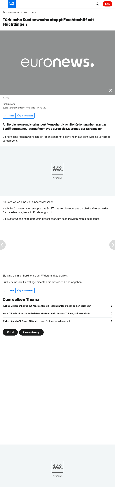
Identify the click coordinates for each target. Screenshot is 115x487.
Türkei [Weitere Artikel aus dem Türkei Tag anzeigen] (10, 332)
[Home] (4, 12)
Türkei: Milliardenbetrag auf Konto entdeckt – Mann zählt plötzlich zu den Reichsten (47, 305)
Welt (25, 13)
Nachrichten (13, 13)
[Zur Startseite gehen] (12, 4)
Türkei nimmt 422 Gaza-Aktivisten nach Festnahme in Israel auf (36, 321)
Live (107, 3)
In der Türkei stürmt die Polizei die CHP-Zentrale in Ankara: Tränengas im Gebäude (46, 313)
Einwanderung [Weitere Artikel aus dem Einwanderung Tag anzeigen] (31, 332)
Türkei (33, 13)
